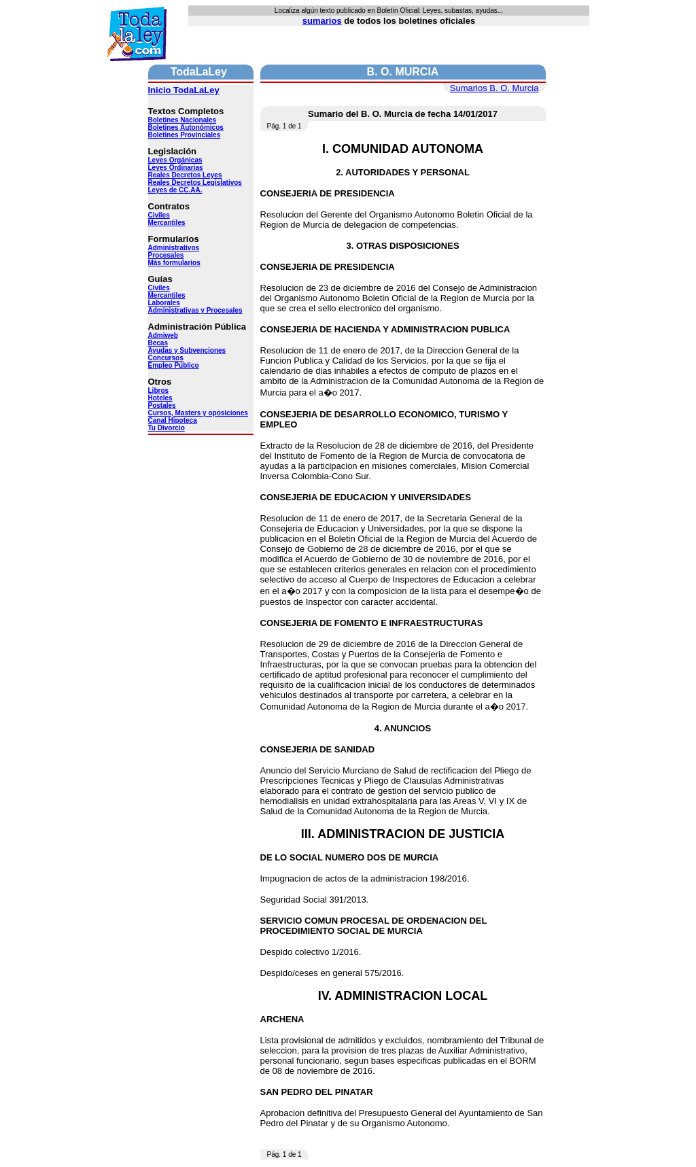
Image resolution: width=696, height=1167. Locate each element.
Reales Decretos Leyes (185, 175)
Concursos (166, 358)
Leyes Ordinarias (175, 167)
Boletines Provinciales (184, 135)
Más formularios (174, 262)
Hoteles (160, 398)
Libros (158, 390)
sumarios (322, 21)
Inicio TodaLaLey (184, 90)
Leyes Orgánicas (175, 160)
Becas (158, 343)
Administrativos (174, 247)
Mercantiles (167, 222)
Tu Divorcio (166, 428)
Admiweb (163, 335)
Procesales (166, 255)
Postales (162, 405)
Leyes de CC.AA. (175, 190)
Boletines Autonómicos (186, 127)
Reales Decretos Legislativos (195, 182)
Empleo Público (173, 365)
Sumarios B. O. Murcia (494, 88)
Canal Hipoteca (172, 420)
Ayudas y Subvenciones (187, 350)
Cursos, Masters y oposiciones (198, 413)
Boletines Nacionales (182, 120)
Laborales (164, 303)
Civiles (159, 215)
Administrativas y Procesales (195, 310)
